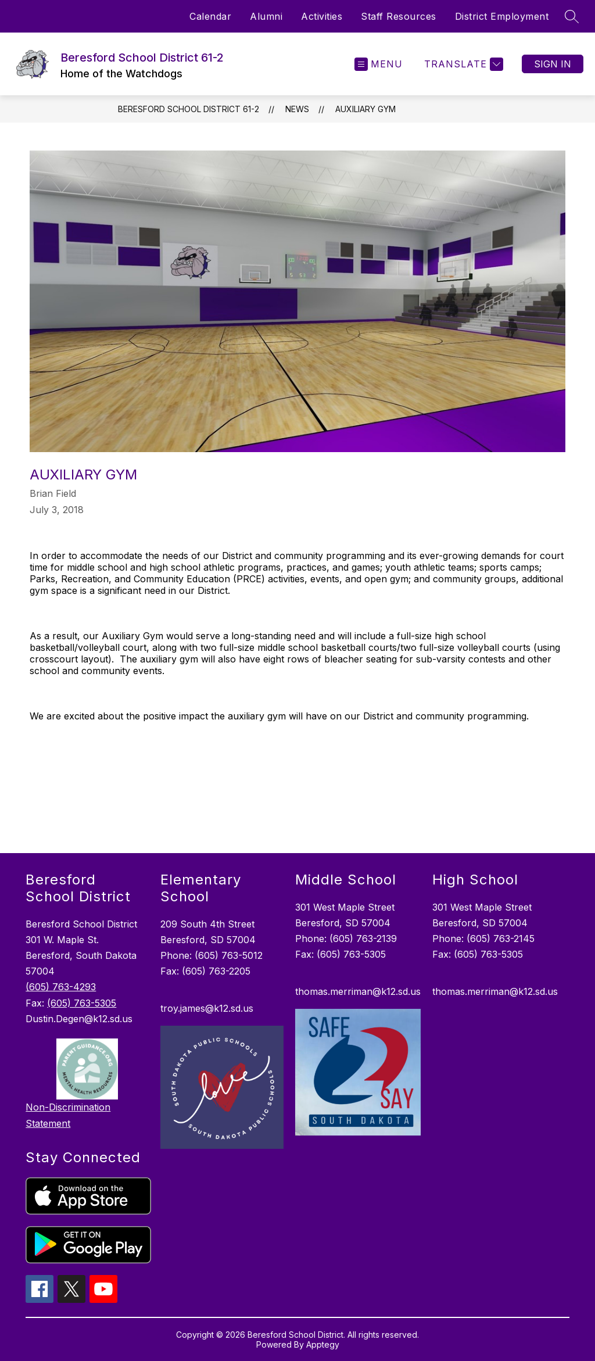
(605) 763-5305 (81, 1003)
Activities (321, 16)
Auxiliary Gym (365, 109)
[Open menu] (378, 64)
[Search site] (572, 16)
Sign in (552, 64)
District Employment (502, 16)
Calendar (210, 16)
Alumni (266, 16)
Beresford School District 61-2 (188, 109)
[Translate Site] (462, 64)
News (297, 109)
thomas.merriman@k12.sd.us (358, 991)
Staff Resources (398, 16)
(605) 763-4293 (61, 987)
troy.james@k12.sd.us (206, 1008)
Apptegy (322, 1344)
